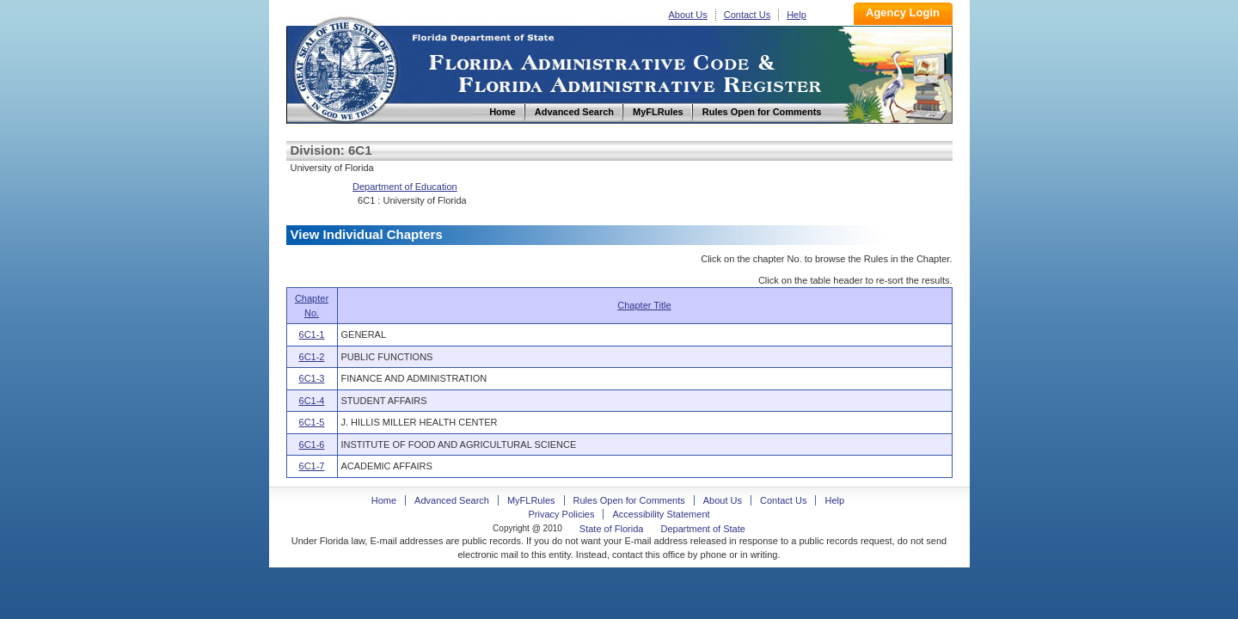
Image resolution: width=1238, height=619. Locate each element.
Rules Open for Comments (629, 500)
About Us (688, 14)
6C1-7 (312, 466)
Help (796, 14)
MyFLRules (531, 500)
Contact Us (747, 14)
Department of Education (404, 186)
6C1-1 (312, 334)
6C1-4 (312, 400)
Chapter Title (644, 305)
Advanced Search (451, 500)
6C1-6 (312, 444)
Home (345, 67)
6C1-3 (312, 378)
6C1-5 (312, 422)
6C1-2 (312, 357)
